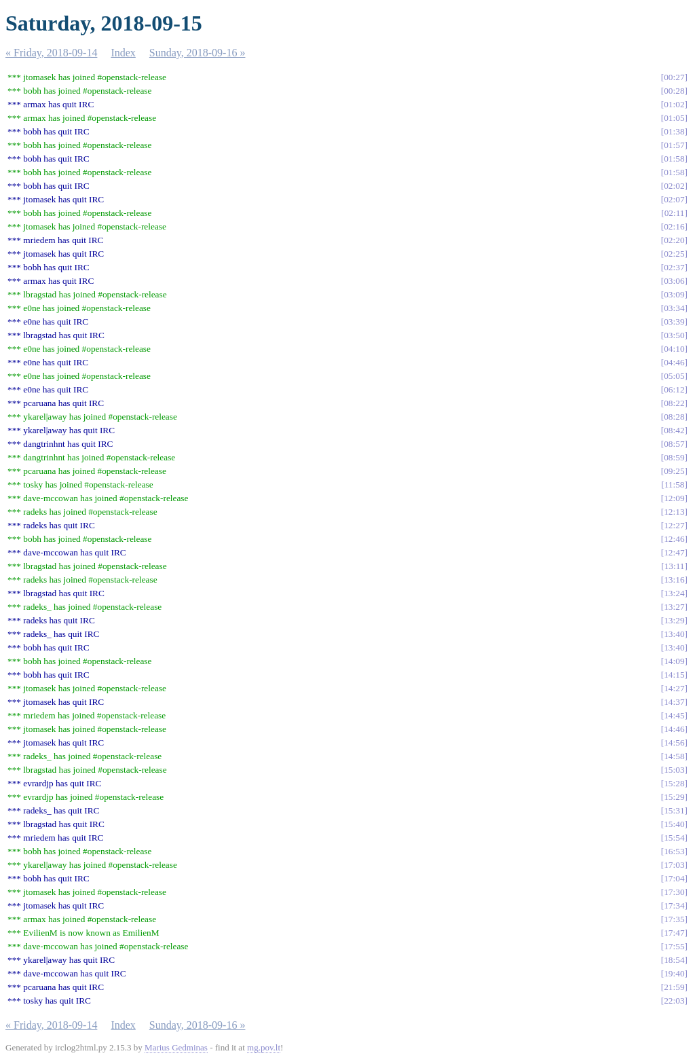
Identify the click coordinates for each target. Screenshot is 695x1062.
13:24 (674, 593)
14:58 (674, 756)
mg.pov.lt (263, 1047)
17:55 (674, 946)
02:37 (674, 267)
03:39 (674, 321)
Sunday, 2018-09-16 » (197, 52)
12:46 (674, 539)
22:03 (674, 1000)
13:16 (674, 579)
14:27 (674, 688)
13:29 (674, 620)
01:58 (674, 158)
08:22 (674, 403)
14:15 (674, 675)
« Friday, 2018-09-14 (51, 52)
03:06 (674, 281)
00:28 (674, 91)
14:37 (674, 702)
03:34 (674, 308)
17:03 (674, 865)
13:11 (674, 566)
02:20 (674, 240)
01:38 (674, 131)
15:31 (674, 810)
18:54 (674, 960)
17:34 (674, 905)
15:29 (674, 797)
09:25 (674, 471)
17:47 (674, 933)
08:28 (674, 416)
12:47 (674, 552)
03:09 (674, 294)
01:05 (674, 118)
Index (123, 52)
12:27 (674, 525)
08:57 (674, 444)
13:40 (674, 634)
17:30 (674, 892)
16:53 (674, 851)
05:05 (674, 376)
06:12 (674, 389)
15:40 (674, 824)
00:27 (674, 77)
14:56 (674, 742)
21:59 (674, 987)
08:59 (674, 457)
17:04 (674, 878)
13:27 (674, 607)
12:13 (674, 512)
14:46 (674, 729)
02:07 (674, 199)
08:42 (674, 430)
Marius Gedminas (176, 1047)
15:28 (674, 783)
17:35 (674, 919)
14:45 (674, 715)
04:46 (674, 362)
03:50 (674, 335)
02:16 (674, 226)
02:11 (674, 213)
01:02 (674, 104)
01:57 (674, 145)
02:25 (674, 254)
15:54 (674, 837)
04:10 (674, 349)
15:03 (674, 770)
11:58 (674, 484)
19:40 (674, 973)
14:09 (674, 661)
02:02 (674, 186)
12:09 (674, 498)
